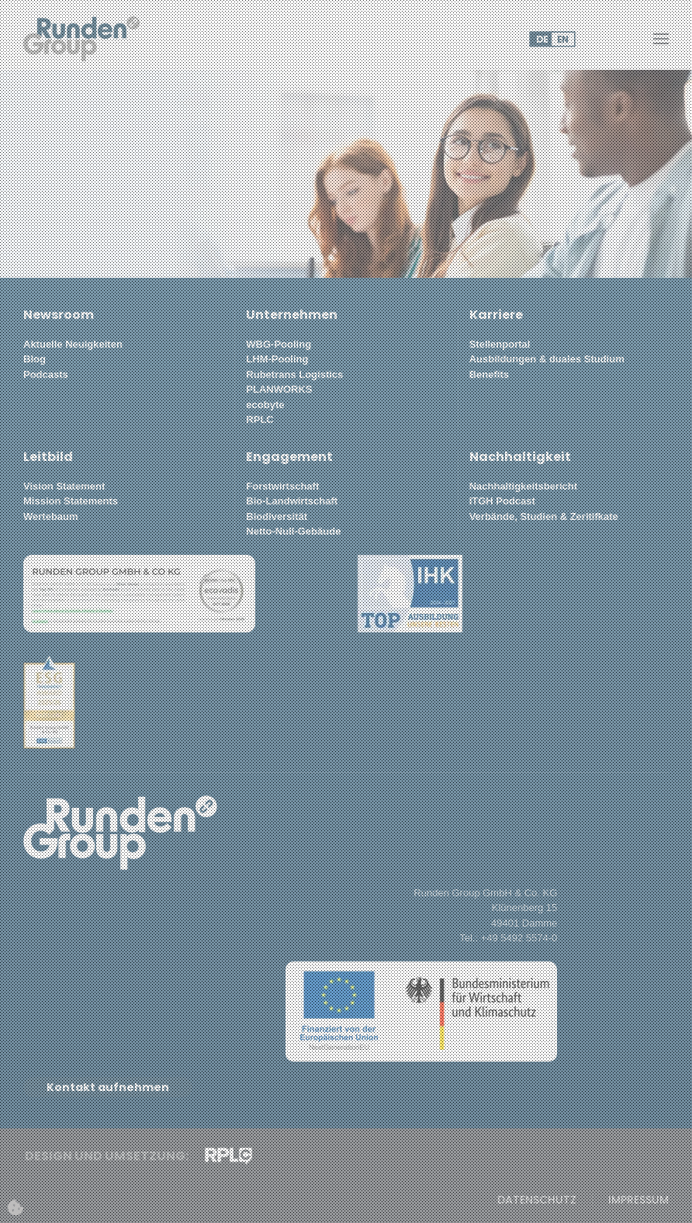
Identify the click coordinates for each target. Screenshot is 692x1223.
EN (563, 39)
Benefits (489, 374)
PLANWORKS (279, 389)
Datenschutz (536, 1200)
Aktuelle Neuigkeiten (73, 344)
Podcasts (45, 374)
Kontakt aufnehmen (108, 1087)
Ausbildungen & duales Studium (547, 359)
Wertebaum (50, 516)
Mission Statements (70, 501)
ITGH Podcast (502, 501)
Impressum (638, 1200)
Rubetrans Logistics (294, 374)
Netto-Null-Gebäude (293, 531)
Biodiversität (276, 516)
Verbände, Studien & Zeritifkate (543, 516)
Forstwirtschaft (282, 486)
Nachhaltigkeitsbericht (523, 486)
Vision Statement (64, 486)
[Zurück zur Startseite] (81, 39)
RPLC (259, 419)
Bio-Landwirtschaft (291, 501)
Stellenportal (500, 344)
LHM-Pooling (277, 359)
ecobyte (265, 405)
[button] (661, 39)
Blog (34, 359)
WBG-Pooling (278, 344)
